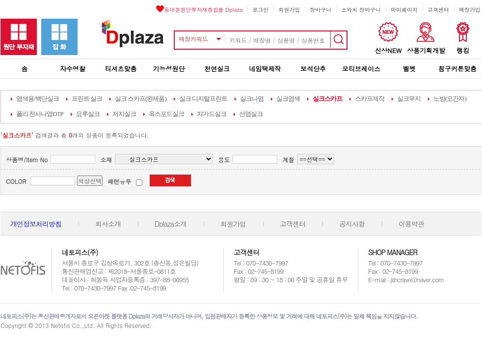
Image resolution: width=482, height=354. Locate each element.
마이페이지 (404, 9)
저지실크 (124, 114)
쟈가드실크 (211, 114)
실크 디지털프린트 (203, 98)
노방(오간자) (449, 98)
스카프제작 (369, 98)
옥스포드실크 (166, 114)
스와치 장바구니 (361, 9)
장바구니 (320, 9)
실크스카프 (327, 98)
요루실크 (88, 114)
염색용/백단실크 (37, 98)
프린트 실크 (87, 98)
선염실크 (251, 114)
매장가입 (470, 9)
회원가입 (289, 9)
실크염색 (288, 98)
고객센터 (438, 9)
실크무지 (409, 98)
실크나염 (252, 98)
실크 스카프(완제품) (140, 98)
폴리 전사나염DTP (39, 114)
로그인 (260, 9)
